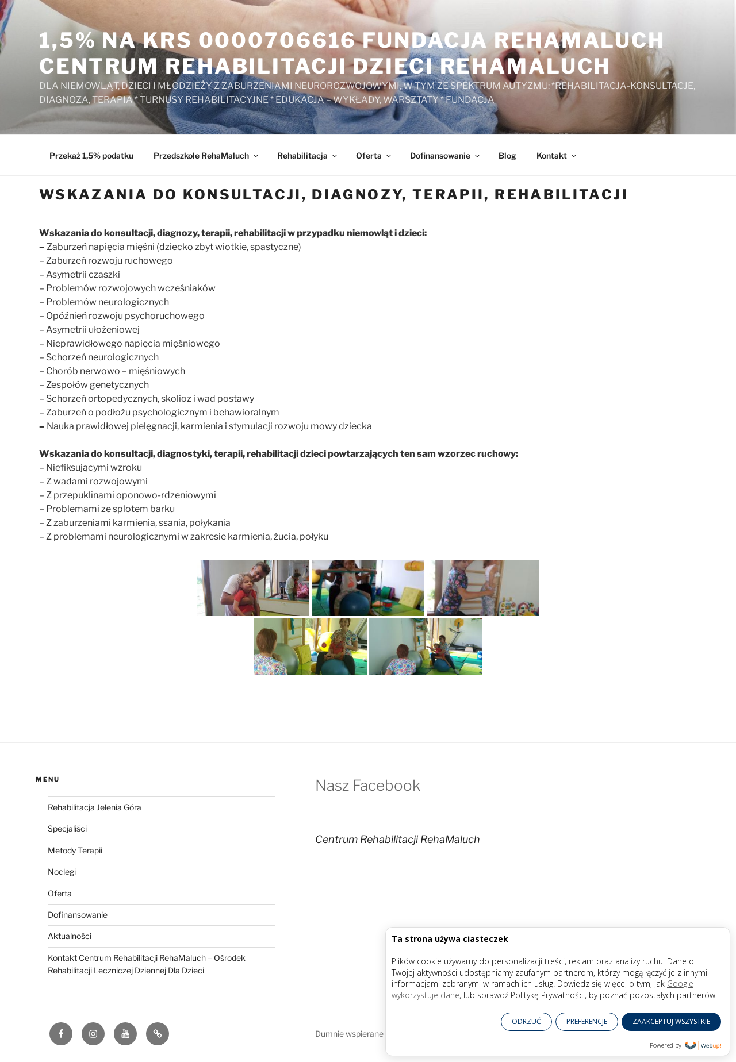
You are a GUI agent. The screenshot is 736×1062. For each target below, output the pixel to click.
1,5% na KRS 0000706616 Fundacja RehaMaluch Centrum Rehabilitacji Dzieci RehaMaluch (352, 53)
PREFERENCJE (586, 1021)
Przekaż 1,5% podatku (91, 155)
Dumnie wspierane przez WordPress (381, 1033)
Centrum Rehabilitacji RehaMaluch (397, 839)
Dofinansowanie (445, 155)
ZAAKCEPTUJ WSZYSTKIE (671, 1021)
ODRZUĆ (526, 1021)
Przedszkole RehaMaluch (207, 155)
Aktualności (69, 936)
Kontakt (557, 155)
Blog (507, 155)
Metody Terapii (75, 850)
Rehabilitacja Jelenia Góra (94, 807)
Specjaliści (67, 828)
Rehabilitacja (308, 155)
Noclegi (62, 871)
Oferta (374, 155)
